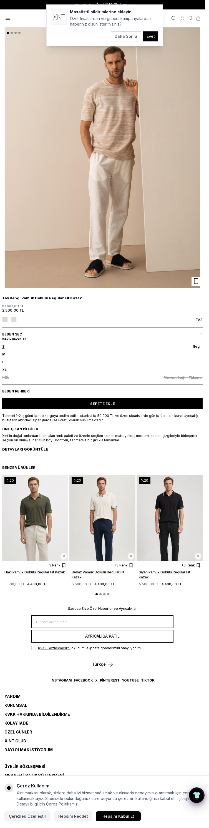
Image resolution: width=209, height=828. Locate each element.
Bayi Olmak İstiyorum (28, 749)
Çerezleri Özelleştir (27, 816)
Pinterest (110, 680)
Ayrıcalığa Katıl (102, 636)
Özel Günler (18, 732)
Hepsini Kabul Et (118, 816)
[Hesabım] (182, 18)
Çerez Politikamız (62, 804)
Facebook (83, 680)
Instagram (61, 680)
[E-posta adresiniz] (102, 621)
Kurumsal (15, 705)
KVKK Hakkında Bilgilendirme (37, 714)
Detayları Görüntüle (25, 449)
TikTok (148, 680)
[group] (102, 157)
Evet (151, 36)
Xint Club (15, 741)
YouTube (130, 680)
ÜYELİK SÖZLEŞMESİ (24, 766)
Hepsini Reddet (73, 816)
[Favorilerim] (190, 18)
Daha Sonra (126, 36)
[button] (8, 33)
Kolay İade (16, 723)
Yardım (12, 696)
